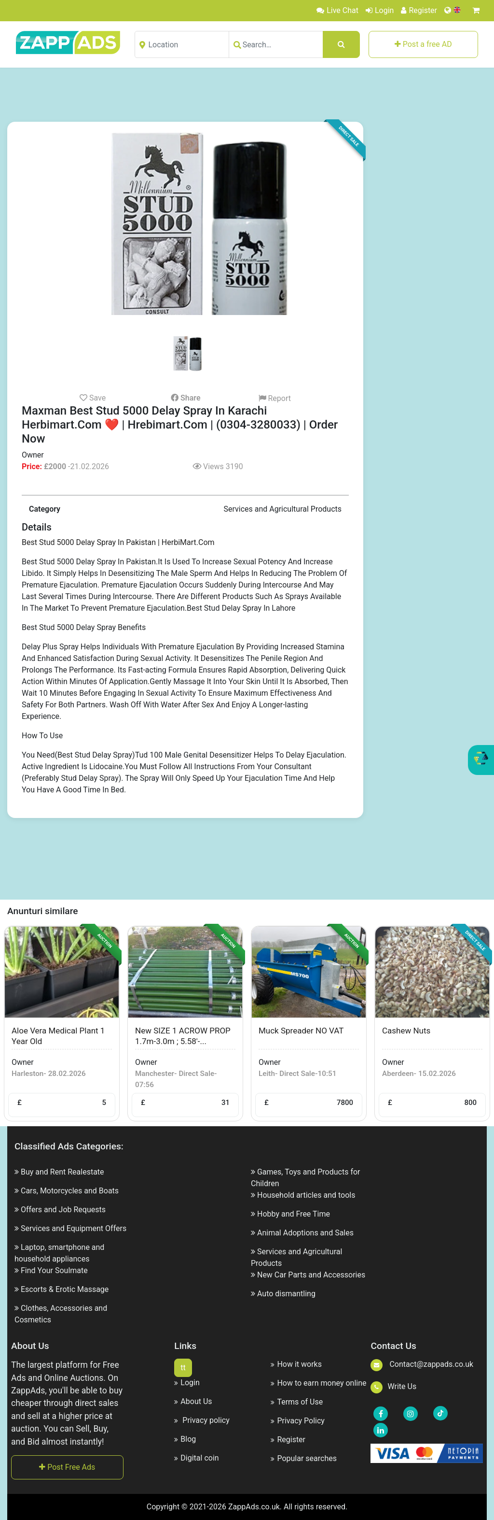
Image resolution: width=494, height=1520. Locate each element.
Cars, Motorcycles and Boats (70, 1190)
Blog (185, 1439)
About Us (193, 1401)
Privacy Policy (298, 1420)
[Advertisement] (247, 94)
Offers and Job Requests (63, 1209)
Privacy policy (201, 1420)
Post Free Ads (67, 1467)
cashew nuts (406, 1030)
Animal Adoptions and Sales (305, 1232)
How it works (296, 1364)
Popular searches (304, 1458)
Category (44, 509)
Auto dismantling (286, 1293)
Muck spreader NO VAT (301, 1030)
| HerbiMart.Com (186, 542)
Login (380, 10)
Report (275, 398)
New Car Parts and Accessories (311, 1274)
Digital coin (196, 1458)
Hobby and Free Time (293, 1214)
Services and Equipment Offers (73, 1228)
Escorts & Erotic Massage (65, 1289)
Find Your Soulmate (54, 1270)
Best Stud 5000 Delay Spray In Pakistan (89, 542)
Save (93, 398)
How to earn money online (318, 1383)
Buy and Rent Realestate (62, 1171)
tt (182, 1367)
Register (419, 10)
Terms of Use (297, 1401)
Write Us (393, 1386)
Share (185, 397)
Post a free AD (423, 44)
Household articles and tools (306, 1195)
